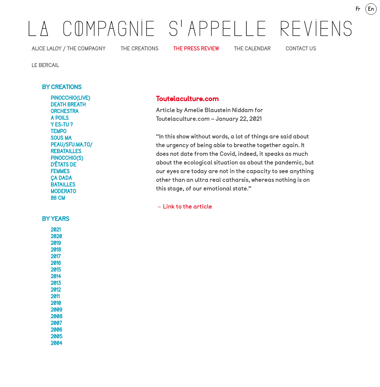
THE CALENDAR (252, 48)
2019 (56, 243)
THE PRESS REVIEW (196, 48)
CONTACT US (301, 48)
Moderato (63, 191)
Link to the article (187, 206)
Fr (358, 9)
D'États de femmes (63, 168)
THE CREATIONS (139, 48)
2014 (56, 276)
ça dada (61, 178)
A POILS (60, 118)
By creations (62, 87)
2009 (56, 310)
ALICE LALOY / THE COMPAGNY (69, 48)
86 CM (58, 198)
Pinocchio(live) (70, 98)
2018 (56, 250)
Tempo (58, 131)
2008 (56, 316)
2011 (55, 296)
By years (55, 219)
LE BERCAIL (45, 65)
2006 (56, 330)
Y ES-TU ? (62, 124)
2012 (56, 290)
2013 (56, 283)
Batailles (63, 184)
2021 (56, 230)
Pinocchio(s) (67, 158)
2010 (56, 303)
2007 (56, 323)
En (371, 9)
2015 (56, 270)
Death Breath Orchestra (68, 108)
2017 (56, 256)
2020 (56, 236)
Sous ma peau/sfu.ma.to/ (71, 141)
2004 (56, 343)
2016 (56, 263)
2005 (56, 336)
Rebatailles (66, 151)
